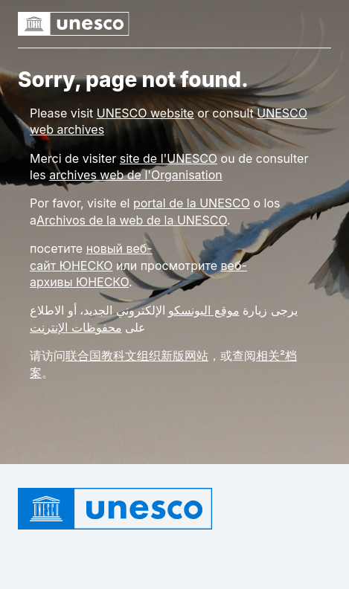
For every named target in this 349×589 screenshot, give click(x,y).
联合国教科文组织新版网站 (136, 355)
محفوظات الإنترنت (76, 327)
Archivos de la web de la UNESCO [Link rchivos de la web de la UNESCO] (131, 220)
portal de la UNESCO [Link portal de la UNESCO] (191, 203)
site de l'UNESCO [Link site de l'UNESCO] (168, 158)
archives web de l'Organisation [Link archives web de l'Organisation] (135, 174)
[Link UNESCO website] (145, 113)
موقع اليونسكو (204, 310)
